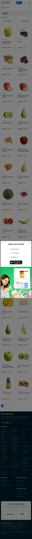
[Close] (28, 244)
